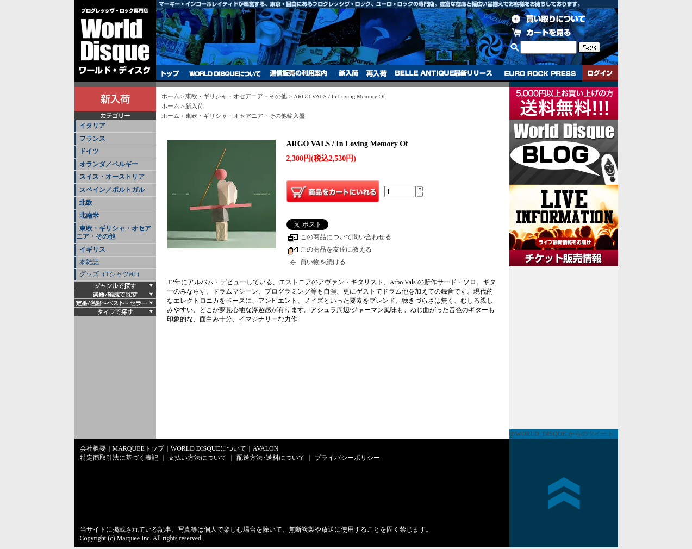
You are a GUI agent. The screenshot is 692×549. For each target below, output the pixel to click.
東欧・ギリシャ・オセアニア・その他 (113, 232)
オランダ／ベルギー (108, 164)
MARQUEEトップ (138, 448)
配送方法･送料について (270, 457)
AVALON (266, 448)
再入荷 (377, 73)
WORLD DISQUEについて (224, 73)
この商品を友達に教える (336, 249)
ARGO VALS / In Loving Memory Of (339, 96)
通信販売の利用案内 (298, 73)
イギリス (92, 249)
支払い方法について (197, 457)
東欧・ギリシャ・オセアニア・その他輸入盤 (245, 116)
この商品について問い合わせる (345, 237)
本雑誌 (89, 262)
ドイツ (89, 151)
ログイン (600, 73)
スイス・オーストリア (112, 176)
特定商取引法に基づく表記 (119, 457)
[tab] (115, 126)
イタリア (92, 125)
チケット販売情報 (563, 347)
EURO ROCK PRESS (540, 73)
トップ (170, 73)
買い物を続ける (323, 262)
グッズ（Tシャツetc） (111, 274)
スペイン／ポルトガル (112, 190)
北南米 (89, 215)
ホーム (170, 96)
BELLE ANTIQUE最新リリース (444, 73)
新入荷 (348, 73)
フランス (92, 138)
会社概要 (93, 448)
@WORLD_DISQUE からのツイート (561, 434)
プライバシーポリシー (347, 457)
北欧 (85, 203)
